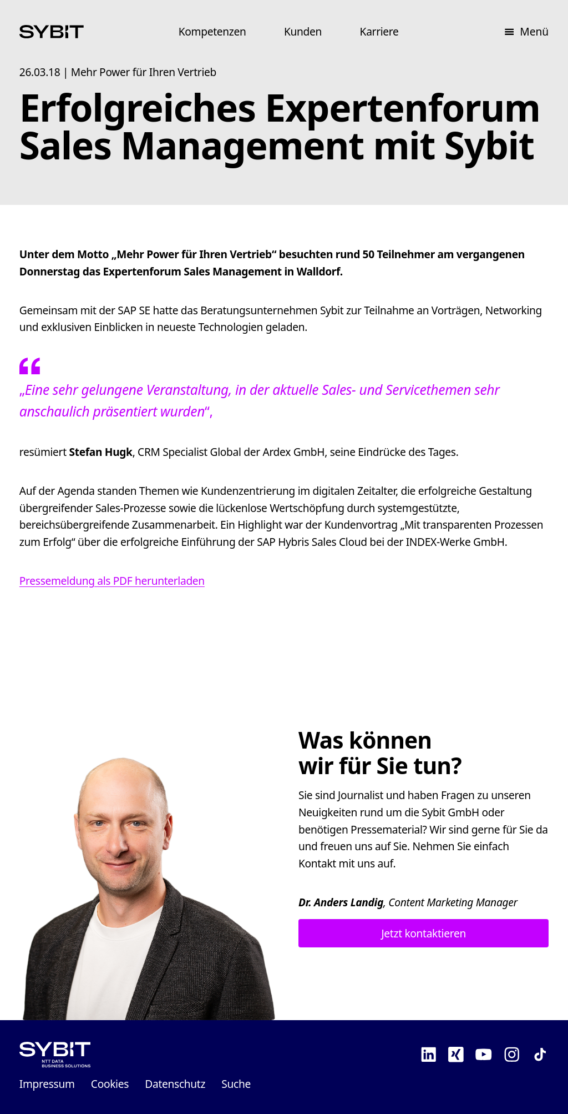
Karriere (379, 31)
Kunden (303, 31)
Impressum (47, 1083)
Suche (236, 1083)
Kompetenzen (212, 31)
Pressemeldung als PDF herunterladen (112, 580)
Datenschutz (175, 1083)
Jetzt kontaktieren (423, 933)
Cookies (110, 1083)
